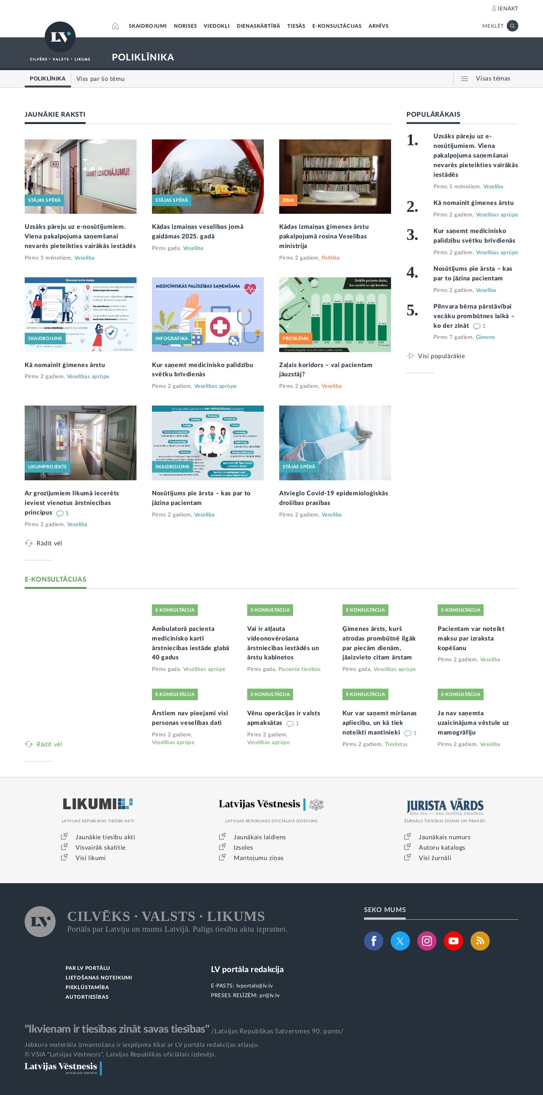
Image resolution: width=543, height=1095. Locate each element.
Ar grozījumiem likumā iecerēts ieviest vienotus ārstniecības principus (72, 503)
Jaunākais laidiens (260, 837)
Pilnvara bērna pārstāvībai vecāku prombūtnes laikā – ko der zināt (474, 316)
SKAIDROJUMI (148, 26)
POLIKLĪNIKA (143, 57)
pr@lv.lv (270, 995)
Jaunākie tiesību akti (105, 837)
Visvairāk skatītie (101, 848)
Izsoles (243, 848)
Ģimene (485, 337)
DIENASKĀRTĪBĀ (258, 26)
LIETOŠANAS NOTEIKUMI (99, 978)
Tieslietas (396, 744)
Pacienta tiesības (299, 669)
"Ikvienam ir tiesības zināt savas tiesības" (117, 1029)
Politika (331, 258)
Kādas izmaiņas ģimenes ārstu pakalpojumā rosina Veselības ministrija (324, 236)
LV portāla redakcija (247, 970)
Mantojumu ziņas (259, 858)
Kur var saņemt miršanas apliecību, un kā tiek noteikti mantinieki (379, 723)
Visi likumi (91, 858)
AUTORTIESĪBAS (87, 997)
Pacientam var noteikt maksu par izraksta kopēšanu (471, 638)
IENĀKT (508, 9)
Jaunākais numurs (445, 837)
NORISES (185, 26)
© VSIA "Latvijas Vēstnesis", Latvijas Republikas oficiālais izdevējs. (120, 1054)
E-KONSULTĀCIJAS (337, 26)
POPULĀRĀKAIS (433, 114)
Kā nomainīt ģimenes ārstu (65, 365)
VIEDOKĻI (216, 26)
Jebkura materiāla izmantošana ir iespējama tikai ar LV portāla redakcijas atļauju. (142, 1045)
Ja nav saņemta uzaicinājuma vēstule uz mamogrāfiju (473, 723)
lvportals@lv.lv (254, 986)
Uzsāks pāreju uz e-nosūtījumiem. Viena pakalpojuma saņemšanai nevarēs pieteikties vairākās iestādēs (80, 236)
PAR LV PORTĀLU (88, 968)
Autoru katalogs (442, 848)
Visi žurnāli (435, 858)
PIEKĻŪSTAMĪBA (87, 987)
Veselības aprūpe (88, 376)
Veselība (84, 258)
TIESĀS (296, 26)
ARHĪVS (379, 26)
